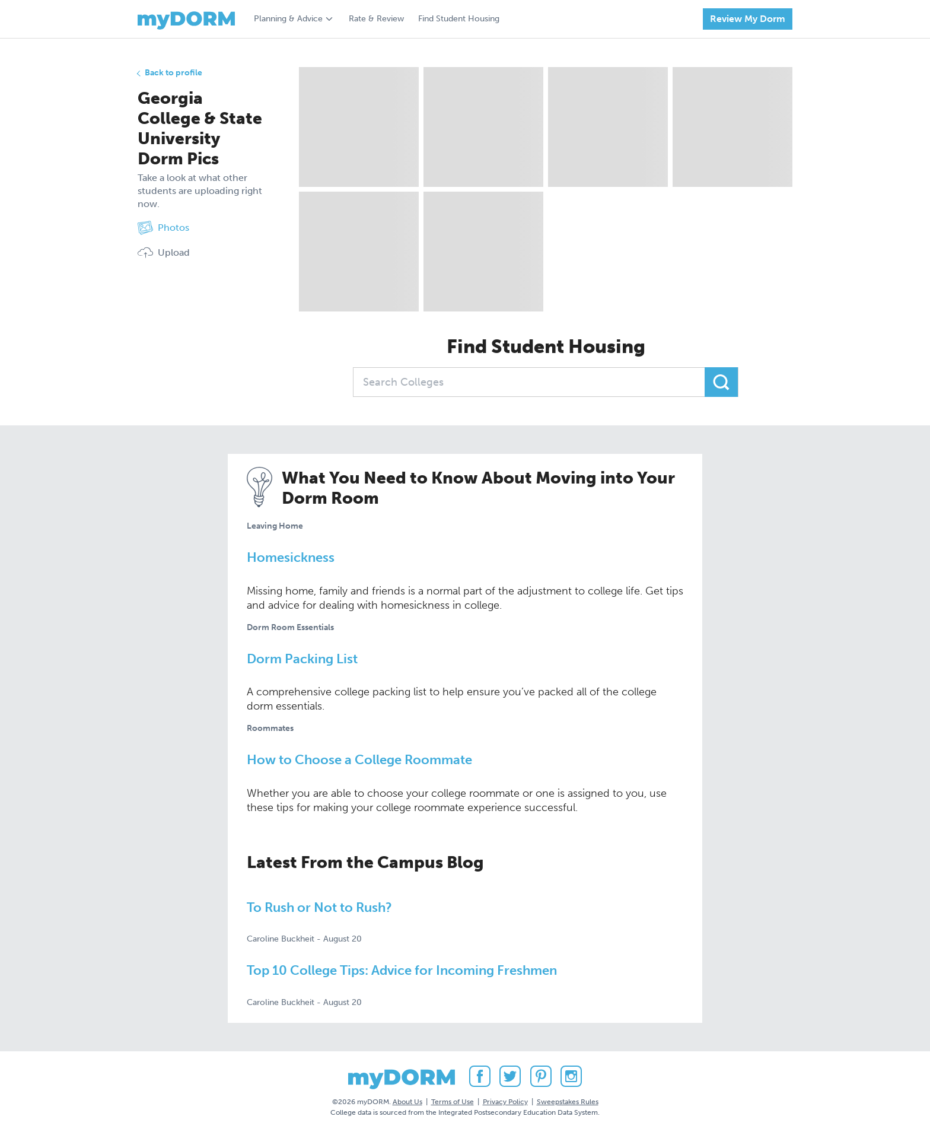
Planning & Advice (288, 19)
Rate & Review (376, 19)
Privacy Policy (505, 1102)
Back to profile (173, 73)
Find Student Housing (458, 19)
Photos (163, 228)
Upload (164, 252)
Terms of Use (452, 1102)
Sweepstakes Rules (567, 1102)
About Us (407, 1102)
